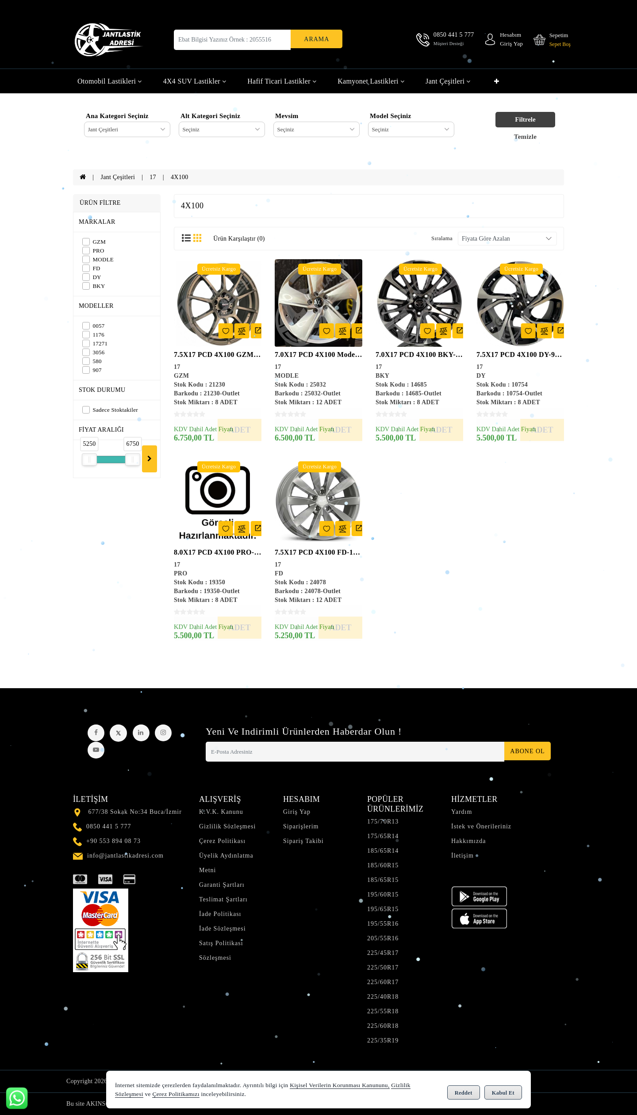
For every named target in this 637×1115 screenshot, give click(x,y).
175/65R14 (383, 836)
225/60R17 (383, 982)
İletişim (462, 855)
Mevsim (287, 115)
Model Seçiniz (390, 115)
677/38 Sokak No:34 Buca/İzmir (135, 811)
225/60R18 (383, 1026)
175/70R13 (383, 821)
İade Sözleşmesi (222, 928)
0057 (93, 326)
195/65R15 (383, 909)
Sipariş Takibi (303, 841)
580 (92, 361)
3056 (93, 352)
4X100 (179, 177)
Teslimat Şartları (223, 899)
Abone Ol (524, 751)
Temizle (525, 136)
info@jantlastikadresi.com (125, 855)
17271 (94, 343)
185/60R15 (383, 865)
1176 (93, 334)
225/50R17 (383, 967)
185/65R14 (383, 850)
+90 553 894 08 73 (113, 841)
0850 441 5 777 (108, 826)
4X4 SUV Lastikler (194, 81)
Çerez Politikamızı (175, 1095)
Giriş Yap (297, 811)
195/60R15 (383, 894)
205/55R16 (383, 938)
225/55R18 (383, 1011)
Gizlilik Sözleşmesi (227, 826)
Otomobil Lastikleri (109, 81)
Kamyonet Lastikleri (371, 81)
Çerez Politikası (222, 841)
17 (153, 177)
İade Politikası (220, 914)
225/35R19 (383, 1040)
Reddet (463, 1091)
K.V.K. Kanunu (221, 811)
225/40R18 (383, 996)
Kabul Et (503, 1091)
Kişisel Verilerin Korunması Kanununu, (339, 1086)
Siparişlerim (300, 826)
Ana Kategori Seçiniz (117, 115)
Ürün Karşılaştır (239, 238)
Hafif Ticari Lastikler (281, 81)
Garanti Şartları (222, 884)
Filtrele (525, 119)
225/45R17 (383, 953)
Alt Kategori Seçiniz (210, 115)
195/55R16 (383, 923)
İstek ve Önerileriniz (481, 826)
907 (92, 370)
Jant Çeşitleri (448, 81)
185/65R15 (383, 880)
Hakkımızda (468, 841)
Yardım (461, 811)
